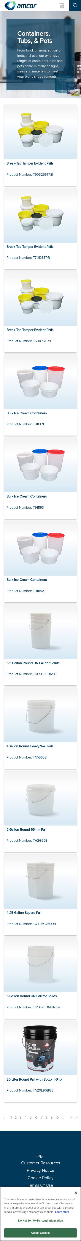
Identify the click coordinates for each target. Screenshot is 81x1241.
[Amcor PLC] (20, 6)
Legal (40, 1155)
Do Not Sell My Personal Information (40, 1221)
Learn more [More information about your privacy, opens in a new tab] (62, 1212)
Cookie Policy (41, 1177)
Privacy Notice (40, 1170)
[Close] (76, 1193)
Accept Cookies (40, 1233)
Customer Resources (40, 1163)
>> (76, 1117)
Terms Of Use (40, 1185)
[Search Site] (75, 5)
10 (57, 1117)
